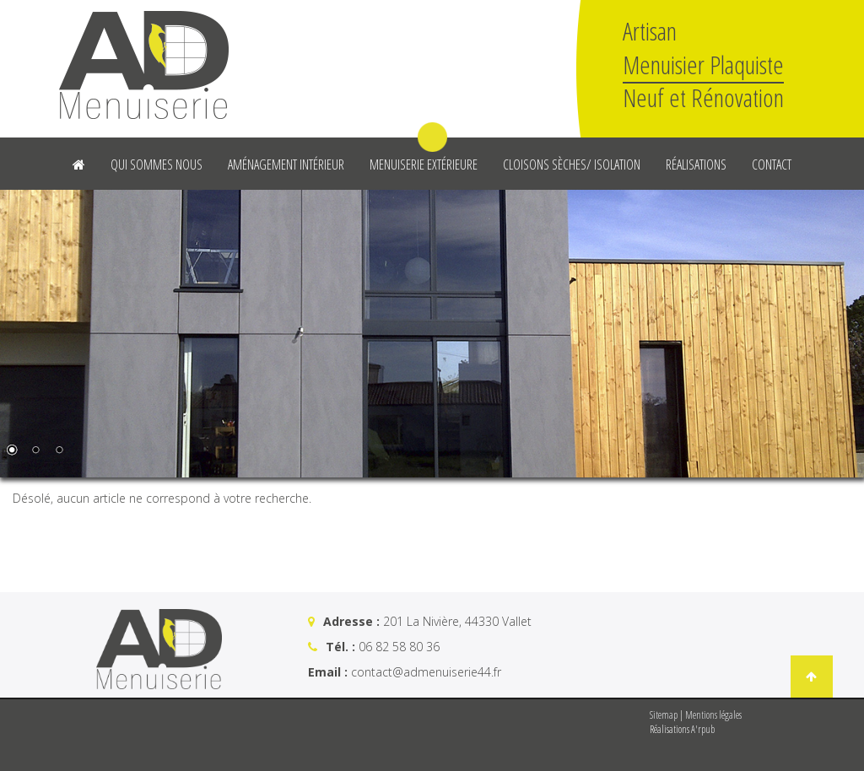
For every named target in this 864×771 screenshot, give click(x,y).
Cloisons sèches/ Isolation (571, 164)
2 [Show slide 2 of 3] (35, 451)
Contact (771, 164)
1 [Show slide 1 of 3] (12, 451)
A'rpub (703, 729)
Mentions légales (713, 715)
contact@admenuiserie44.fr (426, 672)
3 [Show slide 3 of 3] (59, 451)
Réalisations (696, 164)
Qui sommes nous (156, 164)
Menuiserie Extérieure (424, 164)
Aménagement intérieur (286, 164)
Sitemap (664, 715)
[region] (432, 333)
